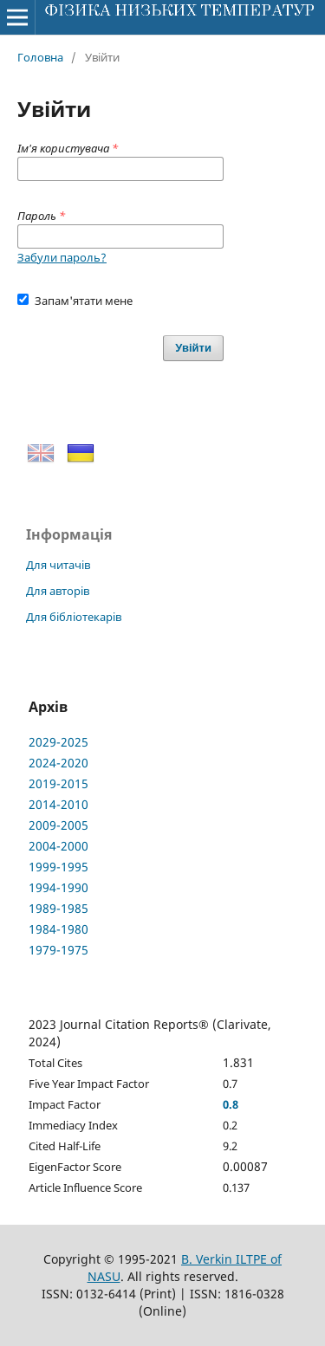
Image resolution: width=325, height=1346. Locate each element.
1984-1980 (58, 929)
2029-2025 (58, 742)
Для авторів (57, 591)
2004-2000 (58, 846)
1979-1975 (58, 950)
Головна (40, 57)
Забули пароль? (62, 257)
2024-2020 (58, 762)
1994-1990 (58, 887)
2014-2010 (58, 804)
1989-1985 (58, 908)
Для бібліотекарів (73, 616)
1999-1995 (58, 866)
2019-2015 (58, 783)
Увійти (193, 347)
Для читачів (58, 565)
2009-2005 (58, 825)
